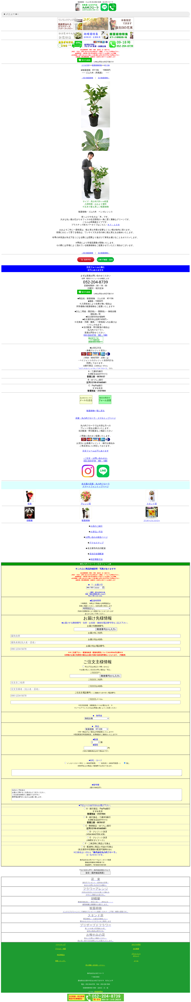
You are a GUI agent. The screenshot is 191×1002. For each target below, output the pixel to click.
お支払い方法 (97, 531)
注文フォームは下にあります (95, 451)
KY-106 (107, 65)
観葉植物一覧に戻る (95, 411)
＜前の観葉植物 (87, 78)
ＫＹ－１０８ (114, 225)
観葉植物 (86, 519)
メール (136, 961)
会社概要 (136, 949)
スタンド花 (152, 502)
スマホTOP (85, 65)
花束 (30, 502)
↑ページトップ (60, 945)
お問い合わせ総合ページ (96, 537)
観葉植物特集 (97, 65)
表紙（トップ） (60, 961)
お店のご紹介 (97, 526)
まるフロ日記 (136, 945)
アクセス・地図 (60, 949)
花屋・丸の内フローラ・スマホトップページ (95, 418)
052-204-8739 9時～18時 (96, 335)
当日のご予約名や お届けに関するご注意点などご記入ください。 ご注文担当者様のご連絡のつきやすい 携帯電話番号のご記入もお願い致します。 (97, 795)
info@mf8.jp (98, 992)
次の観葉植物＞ (103, 78)
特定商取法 (61, 955)
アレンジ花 (86, 502)
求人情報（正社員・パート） (95, 966)
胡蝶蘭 (30, 519)
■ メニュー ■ (11, 15)
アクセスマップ (97, 543)
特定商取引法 (97, 559)
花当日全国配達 (97, 554)
